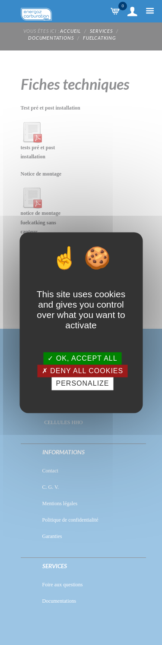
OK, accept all (82, 358)
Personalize (82, 383)
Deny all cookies (82, 371)
